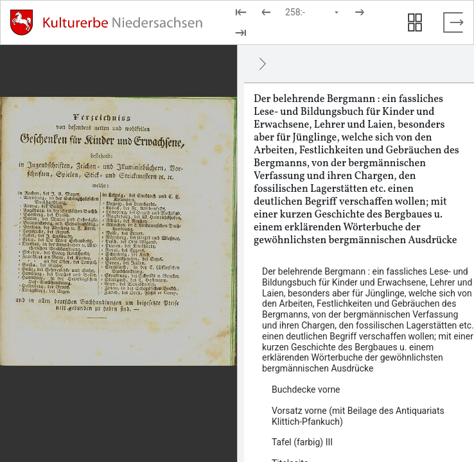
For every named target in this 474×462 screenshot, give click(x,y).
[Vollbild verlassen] (453, 22)
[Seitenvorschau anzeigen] (415, 22)
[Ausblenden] (263, 64)
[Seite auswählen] (313, 12)
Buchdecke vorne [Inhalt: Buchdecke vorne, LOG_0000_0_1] (306, 389)
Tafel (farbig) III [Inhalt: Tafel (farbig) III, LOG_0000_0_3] (302, 442)
